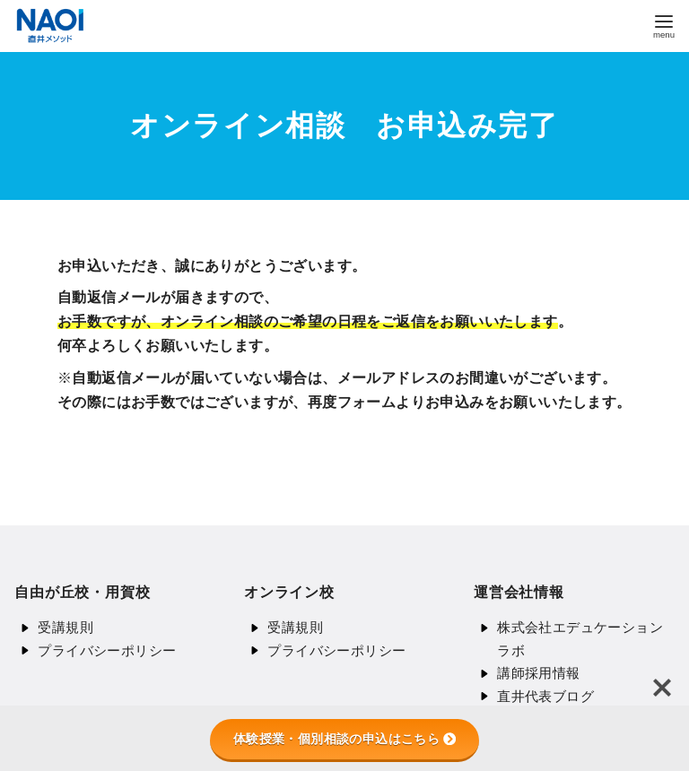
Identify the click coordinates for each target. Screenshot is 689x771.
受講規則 (65, 627)
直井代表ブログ (545, 696)
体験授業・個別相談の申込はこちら (344, 739)
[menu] (664, 25)
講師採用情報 (538, 672)
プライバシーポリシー (107, 650)
